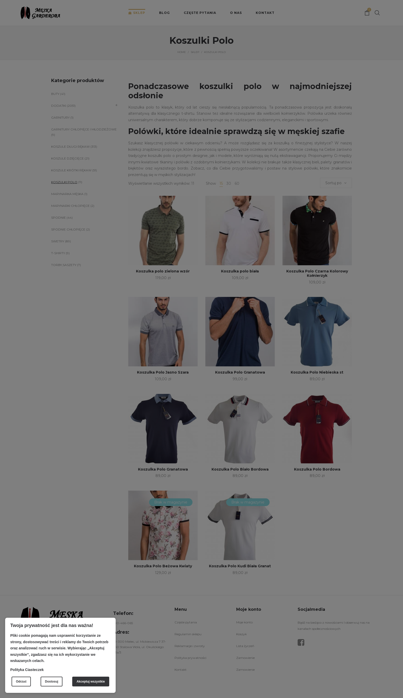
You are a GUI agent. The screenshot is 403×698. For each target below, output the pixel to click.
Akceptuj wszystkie (91, 681)
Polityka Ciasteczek (27, 670)
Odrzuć (21, 681)
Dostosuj (51, 681)
